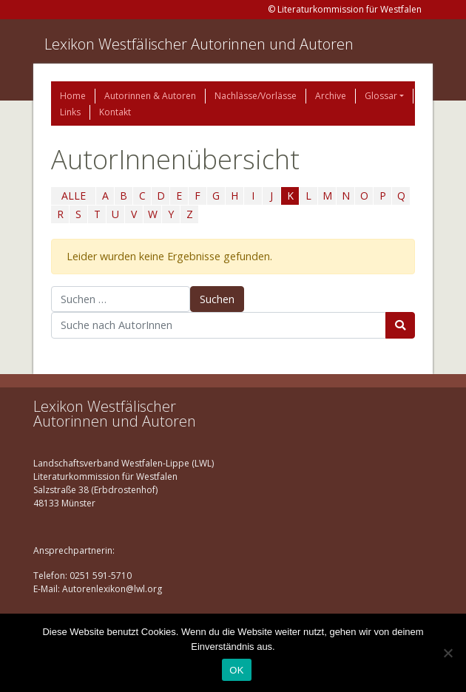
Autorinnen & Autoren (150, 95)
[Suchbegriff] (218, 325)
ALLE (73, 196)
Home (73, 95)
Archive (330, 95)
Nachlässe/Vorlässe (256, 95)
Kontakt (115, 112)
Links (70, 112)
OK (236, 670)
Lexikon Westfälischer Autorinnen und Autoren (199, 44)
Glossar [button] (381, 95)
